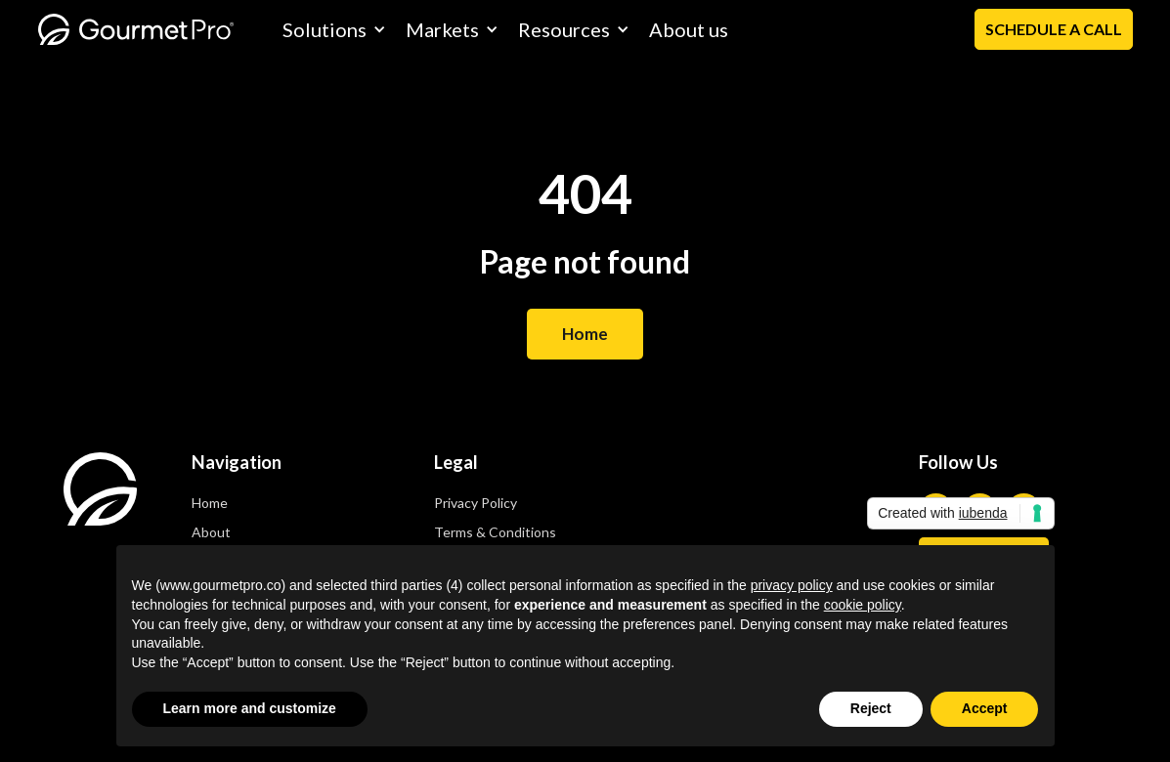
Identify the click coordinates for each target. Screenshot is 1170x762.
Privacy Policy (475, 502)
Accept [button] (985, 708)
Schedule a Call (1053, 29)
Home (585, 333)
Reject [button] (870, 708)
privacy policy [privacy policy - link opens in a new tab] (792, 585)
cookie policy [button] (862, 605)
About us (688, 29)
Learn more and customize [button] (249, 708)
